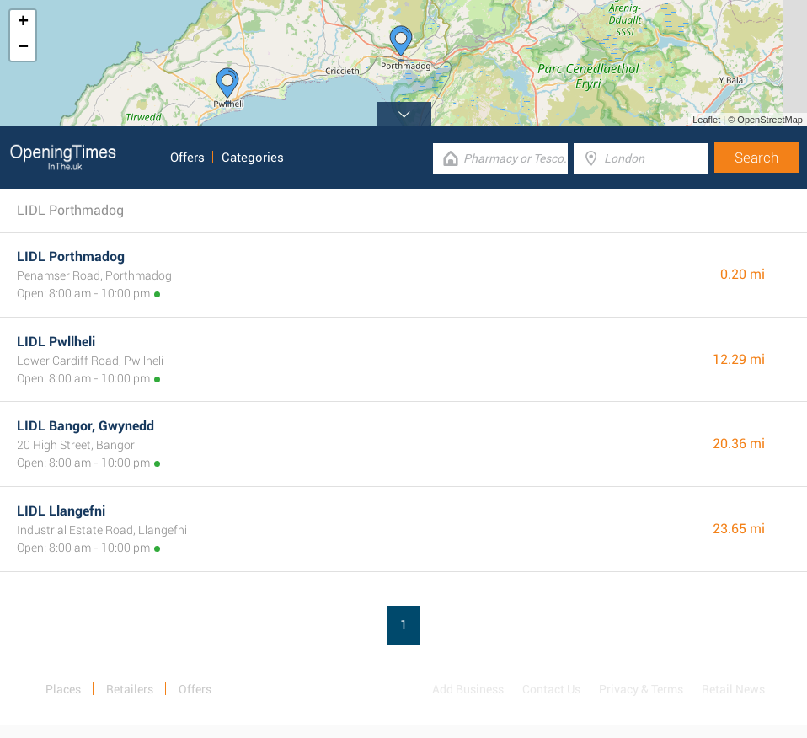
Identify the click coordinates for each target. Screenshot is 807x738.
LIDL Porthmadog (71, 257)
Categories (253, 157)
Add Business (468, 689)
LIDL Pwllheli (56, 342)
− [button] (23, 48)
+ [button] (23, 22)
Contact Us (551, 689)
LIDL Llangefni (61, 511)
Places (63, 689)
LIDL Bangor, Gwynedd (85, 426)
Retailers (129, 689)
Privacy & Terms (641, 689)
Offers (187, 157)
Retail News (733, 689)
